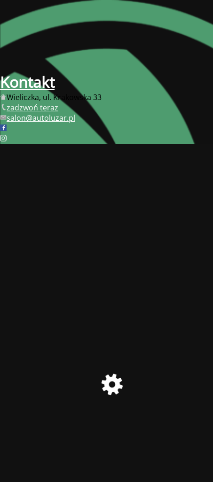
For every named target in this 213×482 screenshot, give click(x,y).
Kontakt (27, 82)
